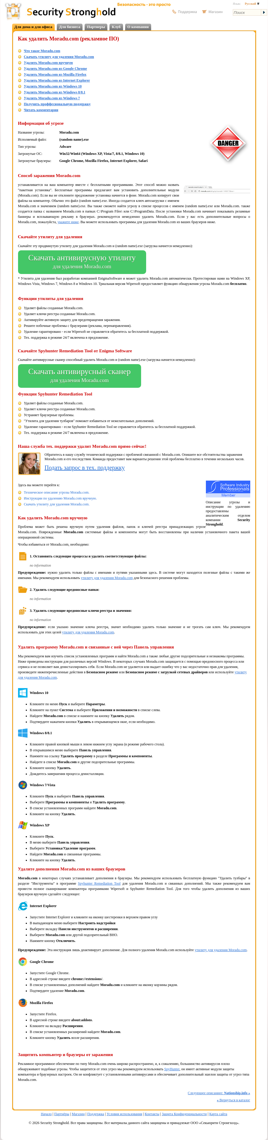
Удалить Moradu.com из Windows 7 (52, 98)
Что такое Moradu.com (42, 51)
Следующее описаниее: (219, 1093)
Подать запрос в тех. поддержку (85, 467)
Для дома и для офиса (33, 27)
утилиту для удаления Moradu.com (107, 578)
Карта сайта (218, 1114)
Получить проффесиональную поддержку (57, 104)
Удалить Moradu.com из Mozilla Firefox (55, 74)
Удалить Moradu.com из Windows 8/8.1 (54, 92)
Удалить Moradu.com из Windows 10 (53, 86)
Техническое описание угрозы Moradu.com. (57, 492)
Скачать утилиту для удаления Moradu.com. (57, 504)
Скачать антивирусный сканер (79, 376)
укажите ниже (68, 222)
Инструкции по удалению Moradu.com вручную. (60, 498)
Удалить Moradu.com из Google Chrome (55, 69)
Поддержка (95, 1114)
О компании (138, 27)
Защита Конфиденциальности (184, 1114)
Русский (252, 3)
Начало (46, 1114)
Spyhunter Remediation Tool (99, 883)
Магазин (78, 1114)
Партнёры (61, 1114)
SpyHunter (172, 1069)
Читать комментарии (41, 110)
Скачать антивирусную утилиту (82, 262)
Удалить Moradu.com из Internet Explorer (57, 80)
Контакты (152, 1114)
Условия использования (124, 1114)
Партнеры (96, 27)
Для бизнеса (69, 27)
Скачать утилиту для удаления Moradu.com (59, 57)
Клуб (116, 27)
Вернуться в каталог (233, 1100)
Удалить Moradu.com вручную (48, 63)
